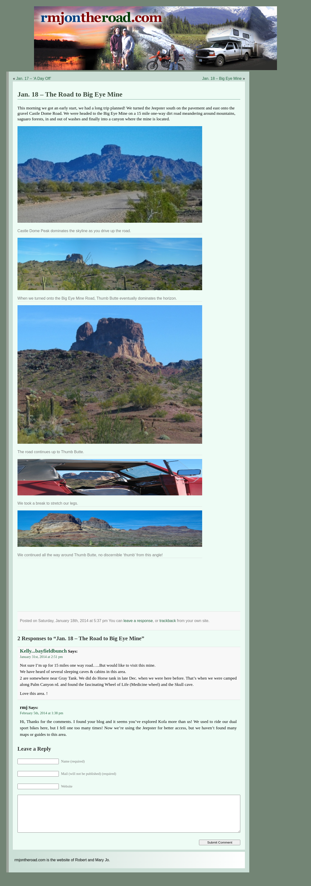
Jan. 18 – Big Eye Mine (222, 78)
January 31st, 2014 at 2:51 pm (41, 657)
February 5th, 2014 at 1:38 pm (41, 713)
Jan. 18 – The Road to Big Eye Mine (69, 94)
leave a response (138, 621)
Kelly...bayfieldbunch (43, 651)
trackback (167, 621)
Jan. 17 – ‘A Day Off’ (33, 78)
